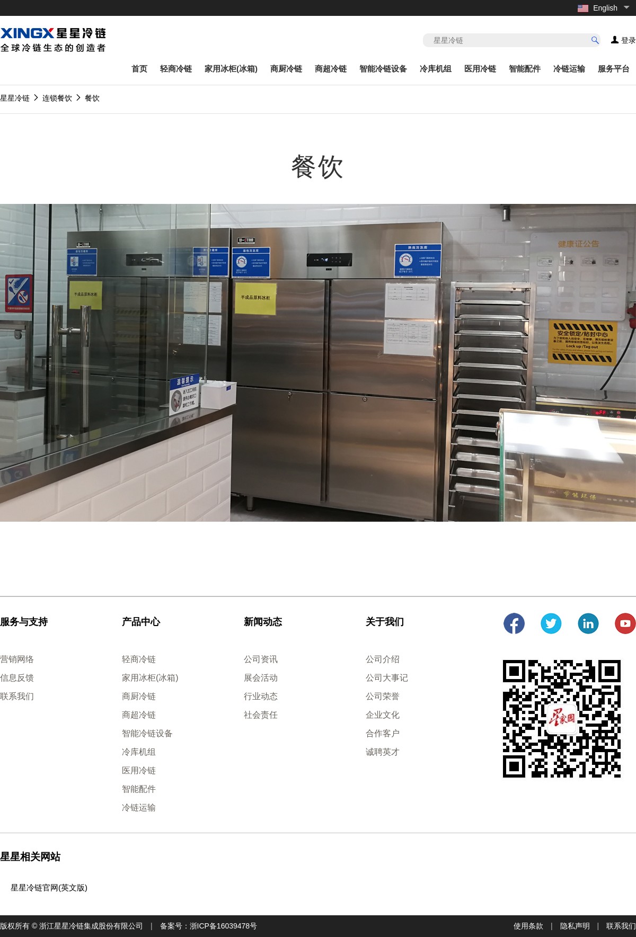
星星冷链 (15, 98)
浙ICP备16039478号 (224, 926)
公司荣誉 (383, 696)
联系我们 (17, 696)
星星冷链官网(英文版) (49, 887)
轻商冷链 (176, 68)
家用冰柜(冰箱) (231, 68)
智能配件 (525, 68)
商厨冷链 (286, 68)
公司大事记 (387, 677)
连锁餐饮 (57, 98)
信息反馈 (17, 677)
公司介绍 (383, 659)
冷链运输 (569, 68)
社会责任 (261, 714)
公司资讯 (261, 659)
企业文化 (383, 714)
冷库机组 (436, 68)
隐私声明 (575, 926)
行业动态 (261, 696)
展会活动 (261, 677)
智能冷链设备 (383, 68)
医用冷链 (480, 68)
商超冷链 (331, 68)
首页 (139, 68)
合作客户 (383, 733)
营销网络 (17, 659)
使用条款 (528, 926)
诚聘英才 (383, 751)
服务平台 (614, 68)
